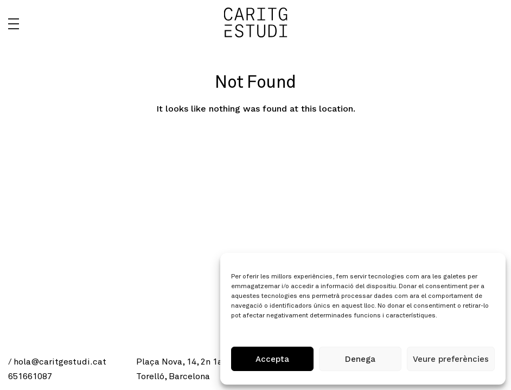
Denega (360, 359)
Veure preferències (451, 359)
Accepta (272, 359)
